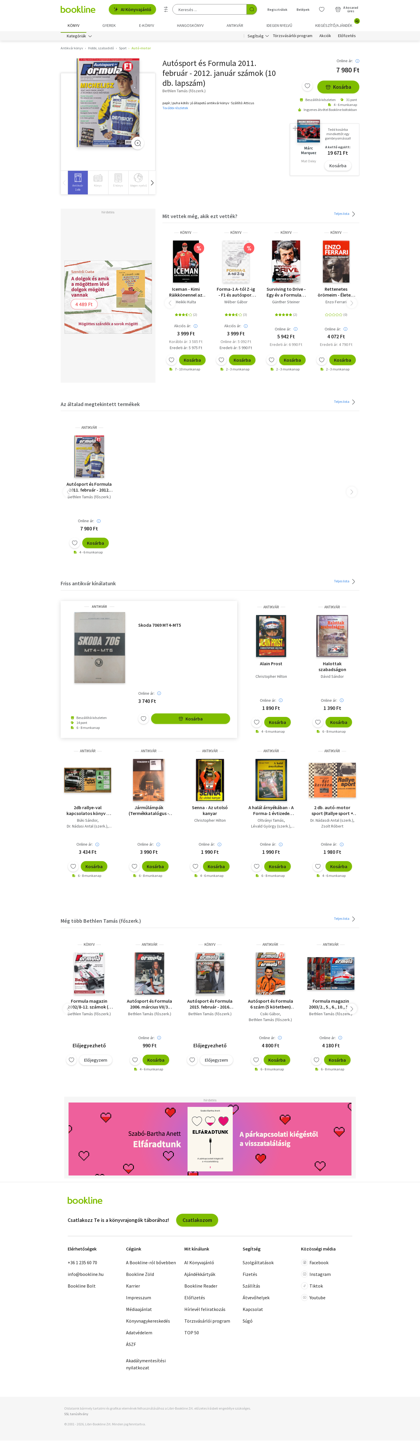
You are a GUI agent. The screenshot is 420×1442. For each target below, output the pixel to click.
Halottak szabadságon (332, 668)
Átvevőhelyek (256, 1299)
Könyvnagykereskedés (148, 1322)
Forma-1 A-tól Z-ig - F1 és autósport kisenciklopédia (236, 293)
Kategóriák (76, 37)
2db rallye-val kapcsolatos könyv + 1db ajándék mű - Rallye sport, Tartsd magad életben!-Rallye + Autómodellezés (88, 812)
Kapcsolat (253, 1311)
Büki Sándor (87, 822)
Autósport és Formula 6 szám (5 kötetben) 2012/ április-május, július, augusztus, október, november (270, 1005)
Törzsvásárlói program (292, 37)
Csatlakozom (197, 1221)
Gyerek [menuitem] (109, 25)
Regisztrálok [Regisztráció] (277, 9)
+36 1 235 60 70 (82, 1264)
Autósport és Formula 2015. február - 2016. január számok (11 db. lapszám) (209, 1005)
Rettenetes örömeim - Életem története (336, 293)
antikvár (89, 428)
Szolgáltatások (258, 1264)
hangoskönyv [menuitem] (190, 25)
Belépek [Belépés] (303, 9)
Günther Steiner (286, 303)
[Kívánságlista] (321, 9)
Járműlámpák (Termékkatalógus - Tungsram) (149, 812)
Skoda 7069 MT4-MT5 (159, 626)
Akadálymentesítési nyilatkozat (146, 1365)
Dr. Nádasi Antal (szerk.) (87, 827)
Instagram (316, 1275)
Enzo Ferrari (336, 303)
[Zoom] (137, 144)
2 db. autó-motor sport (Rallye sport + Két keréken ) (332, 812)
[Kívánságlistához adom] (307, 87)
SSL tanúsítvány (76, 1415)
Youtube (313, 1298)
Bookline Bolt (82, 1287)
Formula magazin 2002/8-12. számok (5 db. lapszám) (89, 1005)
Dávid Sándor (332, 677)
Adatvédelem (139, 1334)
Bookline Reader (200, 1287)
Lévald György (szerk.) (270, 827)
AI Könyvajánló (132, 9)
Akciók (325, 37)
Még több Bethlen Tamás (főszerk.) (101, 922)
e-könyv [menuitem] (146, 25)
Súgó (248, 1322)
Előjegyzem (95, 1061)
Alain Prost (271, 665)
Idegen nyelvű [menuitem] (279, 25)
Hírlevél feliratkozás (204, 1311)
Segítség (256, 37)
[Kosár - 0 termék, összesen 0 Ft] (346, 9)
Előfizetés (347, 37)
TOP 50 (191, 1334)
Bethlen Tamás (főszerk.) (89, 498)
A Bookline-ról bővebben (151, 1264)
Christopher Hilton (271, 677)
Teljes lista (345, 215)
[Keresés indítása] (251, 9)
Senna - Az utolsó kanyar (210, 812)
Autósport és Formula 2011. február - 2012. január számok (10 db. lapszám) (89, 488)
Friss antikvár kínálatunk (88, 584)
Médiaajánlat (139, 1311)
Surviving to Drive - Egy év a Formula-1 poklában (286, 293)
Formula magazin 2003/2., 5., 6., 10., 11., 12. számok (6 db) (331, 1005)
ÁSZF (131, 1346)
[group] (78, 184)
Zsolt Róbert (332, 827)
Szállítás (251, 1287)
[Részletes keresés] (166, 9)
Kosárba (338, 88)
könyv (185, 233)
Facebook (314, 1263)
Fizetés (250, 1276)
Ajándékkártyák (199, 1276)
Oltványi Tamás (271, 822)
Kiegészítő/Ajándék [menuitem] (337, 23)
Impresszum (138, 1299)
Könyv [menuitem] (73, 25)
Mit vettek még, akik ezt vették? (199, 217)
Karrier (133, 1287)
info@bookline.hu (86, 1276)
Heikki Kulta (186, 303)
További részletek (175, 109)
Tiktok (312, 1287)
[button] (151, 184)
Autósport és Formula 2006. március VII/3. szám (149, 1005)
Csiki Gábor (270, 1015)
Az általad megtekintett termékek (100, 405)
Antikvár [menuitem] (235, 25)
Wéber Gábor (236, 303)
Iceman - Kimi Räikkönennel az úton (185, 293)
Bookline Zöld (140, 1276)
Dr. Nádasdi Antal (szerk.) (331, 822)
